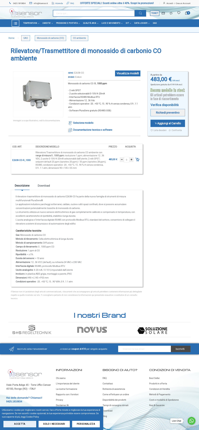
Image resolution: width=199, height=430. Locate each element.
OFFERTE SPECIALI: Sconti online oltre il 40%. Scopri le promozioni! (117, 3)
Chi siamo (61, 378)
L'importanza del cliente (67, 383)
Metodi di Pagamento (159, 394)
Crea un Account (183, 3)
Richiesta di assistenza (114, 389)
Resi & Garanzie (157, 405)
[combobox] (93, 13)
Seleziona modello (83, 122)
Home (11, 38)
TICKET (154, 13)
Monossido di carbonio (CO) (50, 38)
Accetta (19, 424)
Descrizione (22, 185)
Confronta (175, 130)
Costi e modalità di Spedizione (164, 400)
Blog (105, 416)
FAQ (70, 3)
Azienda (57, 3)
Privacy (59, 400)
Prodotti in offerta (158, 383)
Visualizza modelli (128, 73)
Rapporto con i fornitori (67, 394)
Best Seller (154, 378)
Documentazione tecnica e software (92, 129)
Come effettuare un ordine (116, 394)
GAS (25, 38)
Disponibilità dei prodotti (114, 400)
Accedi (170, 3)
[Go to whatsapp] (191, 421)
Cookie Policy (32, 417)
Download (44, 185)
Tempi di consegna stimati (115, 405)
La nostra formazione (66, 389)
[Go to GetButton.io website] (192, 427)
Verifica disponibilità (164, 105)
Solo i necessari (54, 424)
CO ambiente (79, 38)
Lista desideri (158, 130)
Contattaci (108, 383)
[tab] (22, 187)
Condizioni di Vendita (159, 389)
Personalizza (86, 424)
